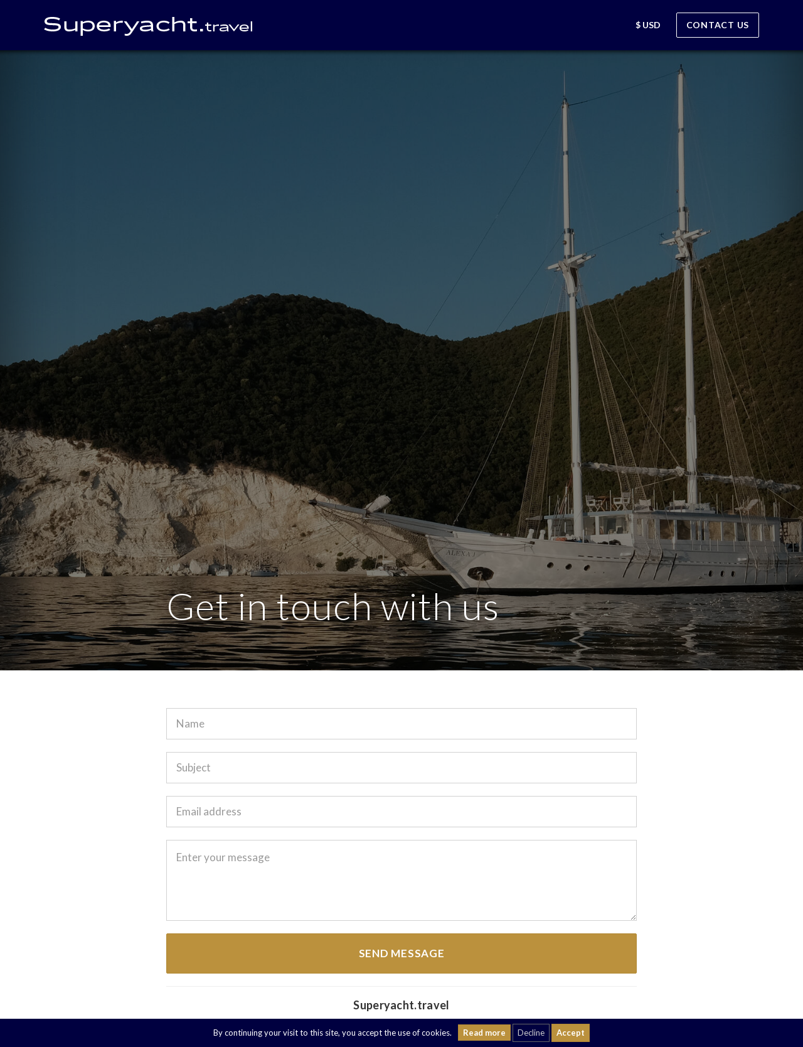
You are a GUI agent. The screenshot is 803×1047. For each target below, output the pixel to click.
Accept (570, 1033)
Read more (484, 1033)
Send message (402, 953)
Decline (531, 1033)
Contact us (718, 24)
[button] (611, 26)
